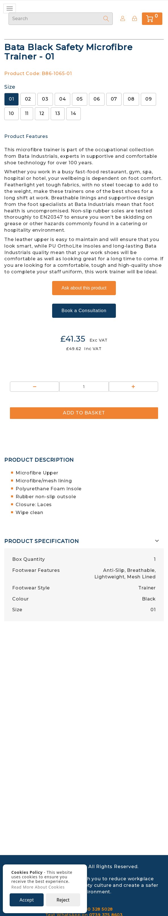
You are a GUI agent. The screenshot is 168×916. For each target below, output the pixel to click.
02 (28, 99)
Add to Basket (84, 413)
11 (27, 113)
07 (114, 99)
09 (148, 99)
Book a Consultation (83, 310)
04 (62, 99)
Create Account (121, 18)
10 (11, 113)
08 (131, 99)
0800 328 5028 (96, 909)
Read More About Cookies (38, 887)
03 (45, 99)
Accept (27, 900)
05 (79, 99)
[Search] (106, 19)
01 (11, 99)
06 (96, 99)
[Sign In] (135, 18)
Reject (63, 900)
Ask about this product (83, 288)
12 (41, 113)
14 (73, 113)
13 (57, 113)
